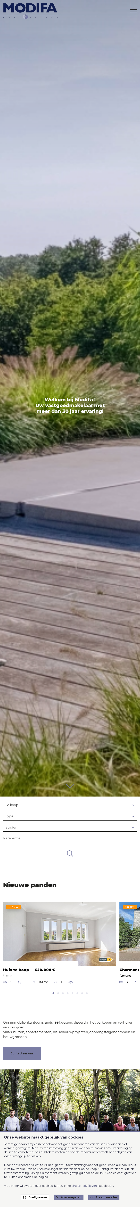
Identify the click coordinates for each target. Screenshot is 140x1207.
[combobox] (70, 805)
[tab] (53, 993)
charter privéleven (84, 1186)
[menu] (133, 11)
